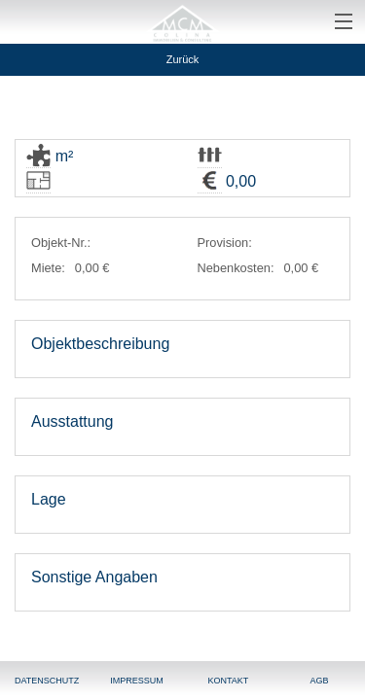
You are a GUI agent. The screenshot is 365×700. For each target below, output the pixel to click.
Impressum (137, 680)
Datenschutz (47, 680)
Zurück (183, 59)
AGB (319, 680)
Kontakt (227, 680)
